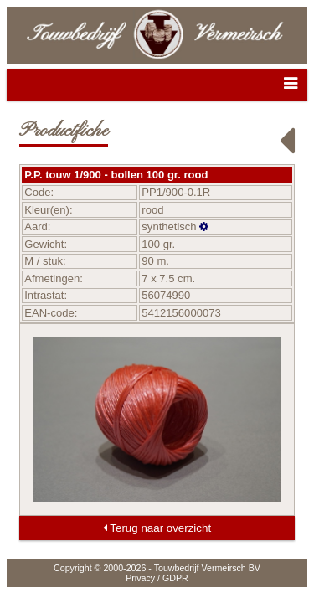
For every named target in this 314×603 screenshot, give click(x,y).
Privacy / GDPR (157, 578)
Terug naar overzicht (157, 528)
